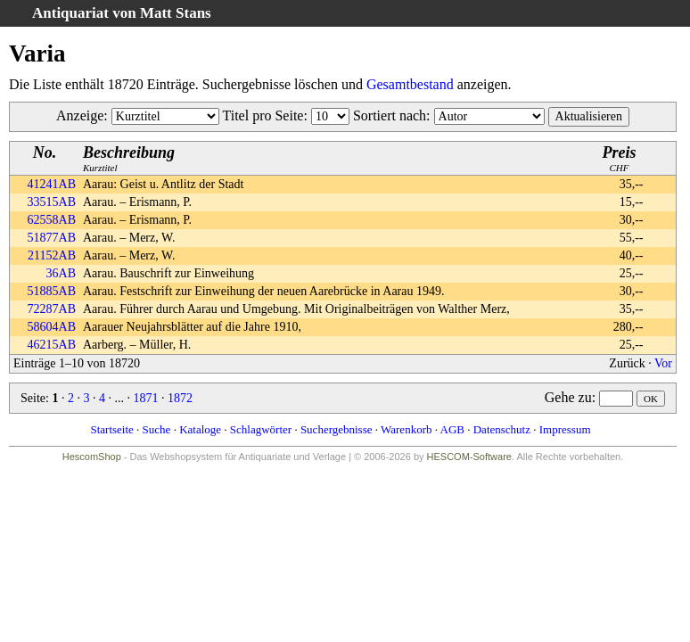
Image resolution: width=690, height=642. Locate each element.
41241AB (52, 184)
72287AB (52, 309)
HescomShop (91, 456)
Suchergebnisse (336, 429)
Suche (157, 429)
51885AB (52, 291)
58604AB (52, 326)
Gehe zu (568, 397)
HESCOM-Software (469, 456)
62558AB (52, 219)
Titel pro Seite (262, 115)
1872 (180, 398)
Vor (663, 363)
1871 (145, 398)
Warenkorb (406, 429)
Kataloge (200, 429)
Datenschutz (501, 429)
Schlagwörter (261, 429)
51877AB (52, 237)
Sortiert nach (389, 115)
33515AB (52, 202)
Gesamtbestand (410, 84)
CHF (620, 158)
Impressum (565, 429)
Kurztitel (129, 158)
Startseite (111, 429)
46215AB (52, 344)
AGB (452, 429)
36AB (61, 273)
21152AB (52, 255)
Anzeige (79, 115)
